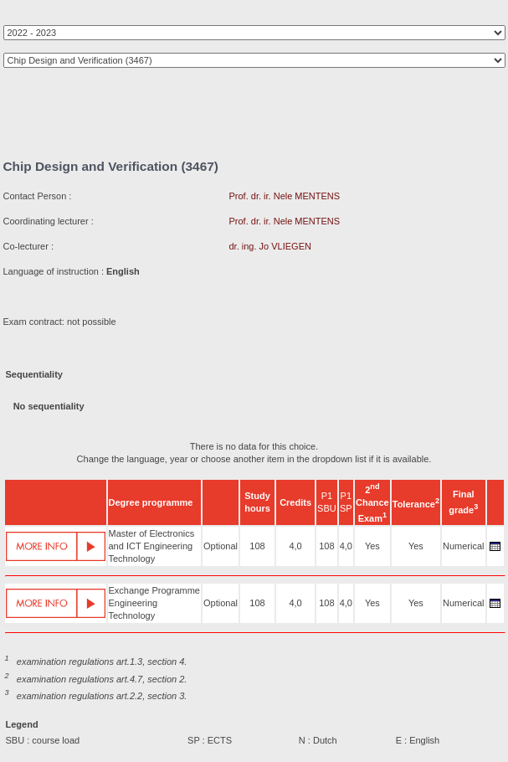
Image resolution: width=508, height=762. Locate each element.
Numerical (464, 546)
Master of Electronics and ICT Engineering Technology (152, 546)
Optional (220, 546)
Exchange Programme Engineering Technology (154, 602)
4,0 (295, 546)
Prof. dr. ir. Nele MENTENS (285, 196)
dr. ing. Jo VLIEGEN (270, 246)
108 (256, 546)
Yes (372, 546)
